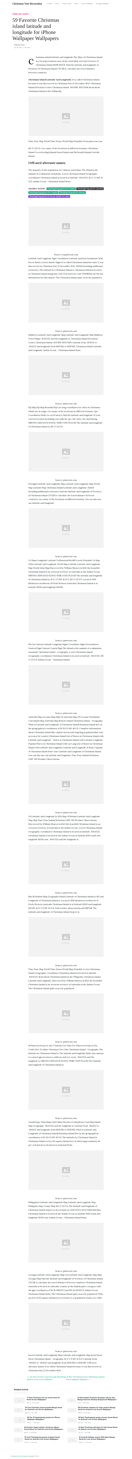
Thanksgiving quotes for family (61, 189)
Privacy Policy (67, 3)
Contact (49, 3)
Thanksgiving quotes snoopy (72, 192)
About (76, 3)
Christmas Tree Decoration (19, 1456)
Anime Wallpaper (87, 3)
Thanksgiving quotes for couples (43, 192)
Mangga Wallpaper (102, 3)
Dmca (57, 3)
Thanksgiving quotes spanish (90, 189)
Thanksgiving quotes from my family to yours (49, 196)
